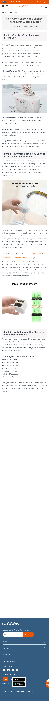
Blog (10, 12)
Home (4, 12)
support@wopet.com (13, 662)
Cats (16, 12)
